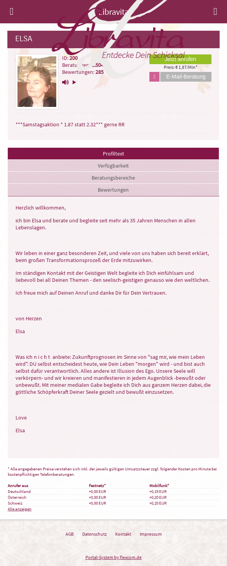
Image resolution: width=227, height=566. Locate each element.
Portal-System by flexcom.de (113, 557)
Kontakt (123, 534)
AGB (70, 534)
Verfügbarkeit (113, 165)
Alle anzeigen (19, 509)
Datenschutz (94, 534)
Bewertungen (113, 189)
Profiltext (113, 153)
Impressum (151, 534)
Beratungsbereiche (113, 177)
